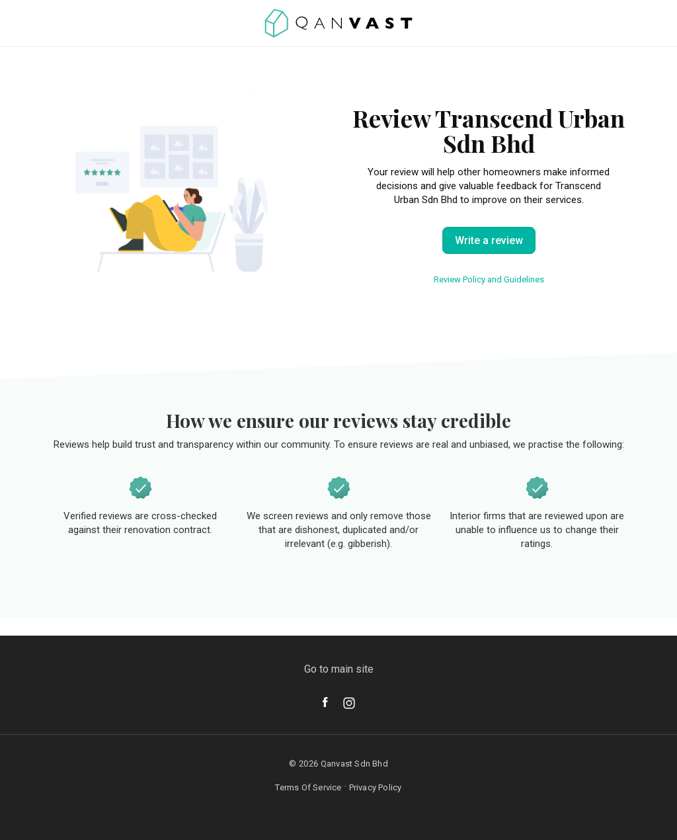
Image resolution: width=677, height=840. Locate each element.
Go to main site (339, 669)
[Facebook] (325, 702)
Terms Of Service (308, 787)
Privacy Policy (375, 787)
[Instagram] (349, 703)
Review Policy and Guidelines (489, 279)
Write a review (489, 240)
